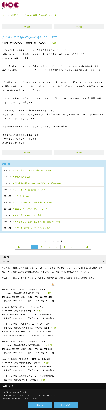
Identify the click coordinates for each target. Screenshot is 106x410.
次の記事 (79, 27)
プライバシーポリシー (33, 395)
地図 (49, 293)
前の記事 (26, 27)
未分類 (53, 43)
